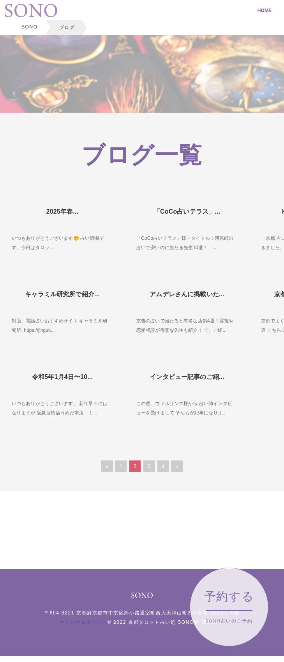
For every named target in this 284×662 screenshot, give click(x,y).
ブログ (67, 27)
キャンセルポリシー (83, 622)
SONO (29, 27)
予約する (229, 607)
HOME (265, 10)
